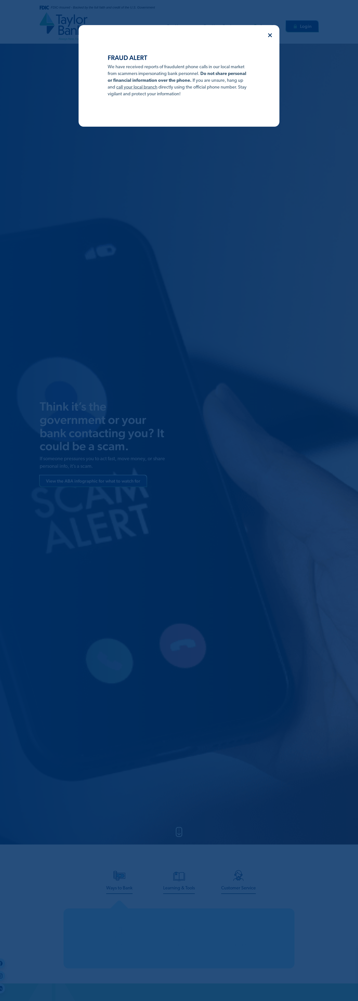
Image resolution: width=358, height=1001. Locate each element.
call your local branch (136, 87)
